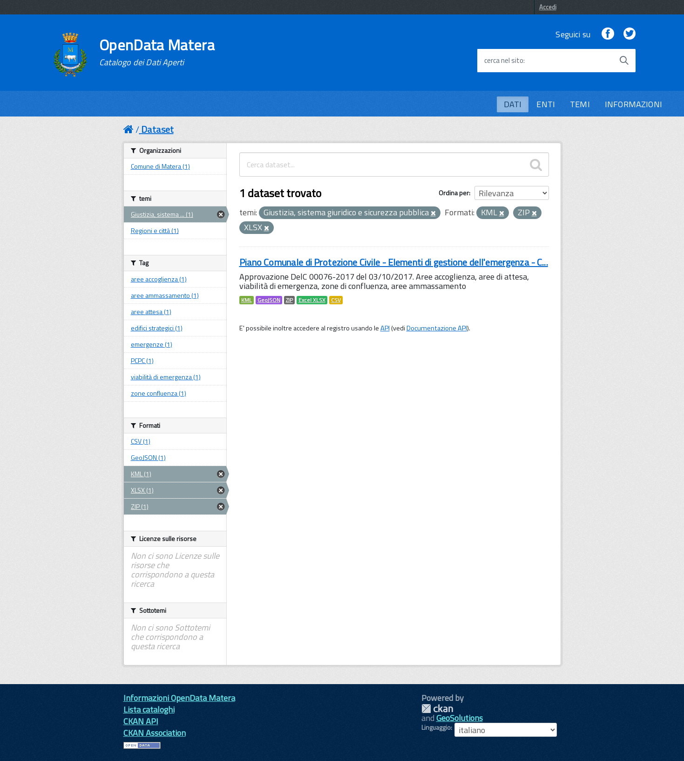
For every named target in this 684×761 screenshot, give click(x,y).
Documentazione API (436, 328)
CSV (336, 300)
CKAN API (140, 721)
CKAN (437, 708)
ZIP (289, 300)
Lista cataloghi (149, 709)
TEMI (580, 104)
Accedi (547, 7)
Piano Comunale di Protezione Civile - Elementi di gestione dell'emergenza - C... (393, 262)
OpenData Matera (157, 52)
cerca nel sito (503, 60)
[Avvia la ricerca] (624, 60)
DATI (513, 104)
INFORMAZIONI (633, 104)
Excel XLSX (311, 300)
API (385, 328)
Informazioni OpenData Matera (179, 698)
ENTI (545, 104)
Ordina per (454, 193)
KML (246, 300)
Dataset (157, 129)
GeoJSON (268, 300)
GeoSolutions (459, 718)
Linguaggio (436, 727)
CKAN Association (154, 733)
